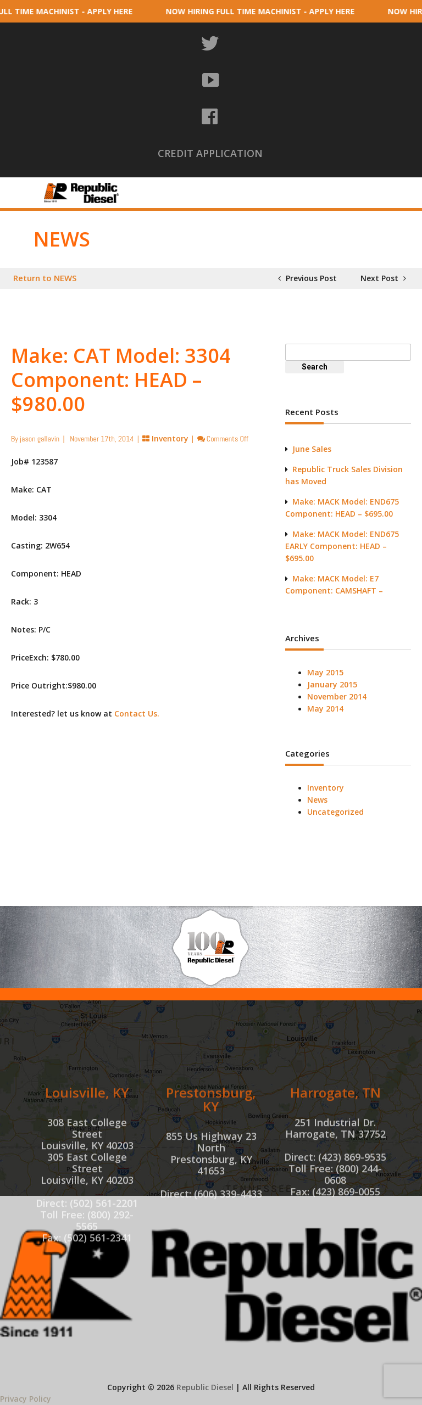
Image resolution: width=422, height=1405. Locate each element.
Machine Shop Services (315, 183)
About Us (159, 183)
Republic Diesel (205, 1387)
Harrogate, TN (335, 1159)
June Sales (311, 449)
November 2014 (337, 696)
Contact (347, 199)
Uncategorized (335, 812)
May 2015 (325, 672)
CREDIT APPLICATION (210, 153)
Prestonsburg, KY (211, 1166)
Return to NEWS (44, 277)
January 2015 (332, 684)
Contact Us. (136, 713)
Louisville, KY (87, 1159)
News (317, 799)
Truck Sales (286, 199)
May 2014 (325, 708)
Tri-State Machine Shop (190, 199)
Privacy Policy (25, 1398)
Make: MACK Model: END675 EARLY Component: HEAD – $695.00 (342, 546)
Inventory (226, 183)
